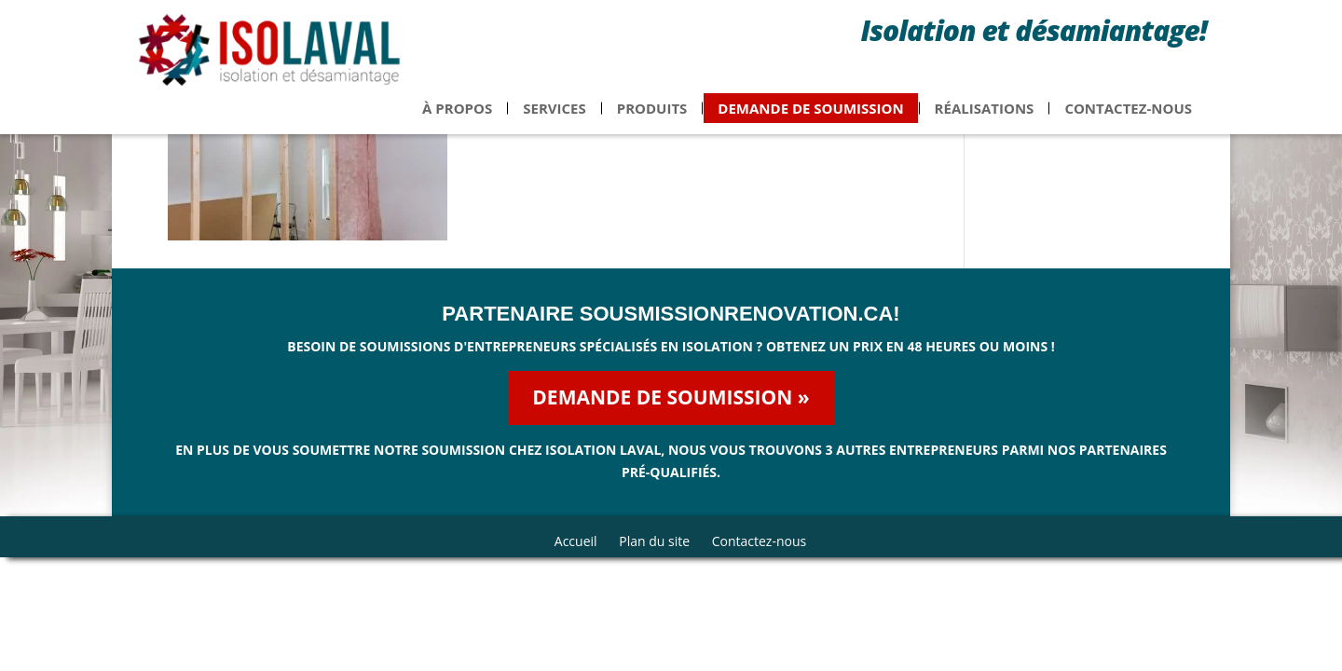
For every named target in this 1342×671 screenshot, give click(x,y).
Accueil (576, 541)
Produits (652, 117)
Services (554, 117)
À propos (457, 117)
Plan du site (654, 541)
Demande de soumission (810, 117)
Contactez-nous (1128, 117)
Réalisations (984, 117)
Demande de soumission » (670, 397)
